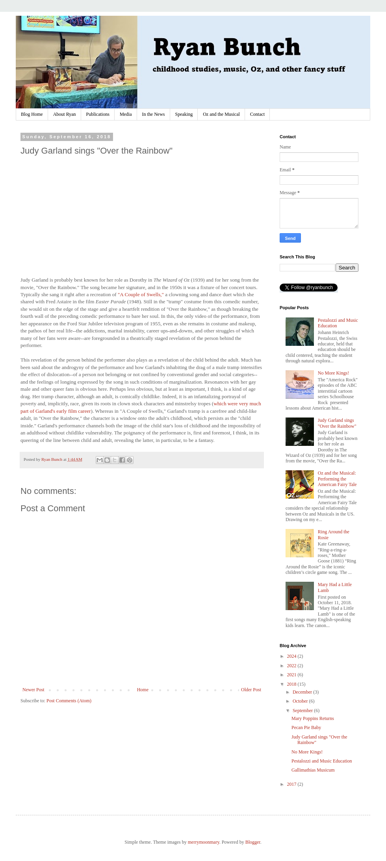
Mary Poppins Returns (312, 718)
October (301, 701)
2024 (292, 656)
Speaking (184, 114)
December (303, 692)
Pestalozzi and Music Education (321, 761)
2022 (292, 665)
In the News (153, 114)
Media (126, 114)
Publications (97, 114)
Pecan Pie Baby (306, 727)
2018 (292, 684)
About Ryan (64, 114)
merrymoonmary (203, 842)
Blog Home (32, 114)
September (303, 710)
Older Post (251, 689)
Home (142, 689)
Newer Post (33, 689)
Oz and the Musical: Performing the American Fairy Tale (337, 478)
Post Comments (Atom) (68, 700)
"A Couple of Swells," (141, 294)
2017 (292, 784)
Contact (257, 114)
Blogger (252, 842)
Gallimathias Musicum (313, 770)
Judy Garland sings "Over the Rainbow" (337, 423)
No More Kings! (333, 373)
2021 (292, 674)
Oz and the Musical (221, 114)
